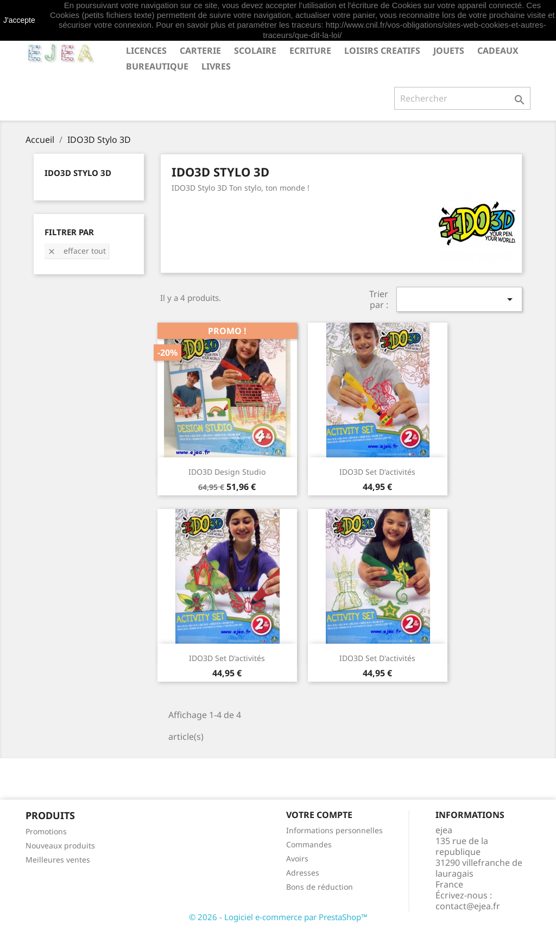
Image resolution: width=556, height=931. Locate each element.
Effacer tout (76, 251)
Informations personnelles (334, 830)
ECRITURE (310, 50)
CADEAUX (498, 50)
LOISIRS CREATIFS (382, 50)
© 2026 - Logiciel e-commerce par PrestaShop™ (278, 916)
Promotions (46, 831)
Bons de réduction (319, 887)
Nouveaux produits (60, 845)
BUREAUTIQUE (157, 66)
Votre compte (319, 815)
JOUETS (448, 50)
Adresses (302, 872)
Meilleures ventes (58, 859)
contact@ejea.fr (467, 906)
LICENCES (146, 50)
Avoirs (297, 858)
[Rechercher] (462, 98)
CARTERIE (200, 50)
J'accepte (19, 20)
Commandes (309, 844)
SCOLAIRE (255, 50)
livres (216, 66)
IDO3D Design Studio (227, 472)
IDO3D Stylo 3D (78, 172)
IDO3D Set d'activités (377, 472)
